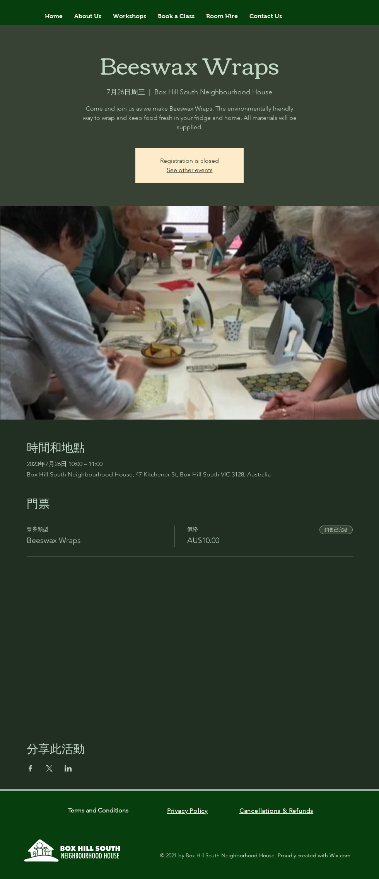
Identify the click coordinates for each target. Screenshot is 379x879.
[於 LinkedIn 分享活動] (68, 768)
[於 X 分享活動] (49, 768)
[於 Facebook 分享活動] (30, 768)
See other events (190, 170)
